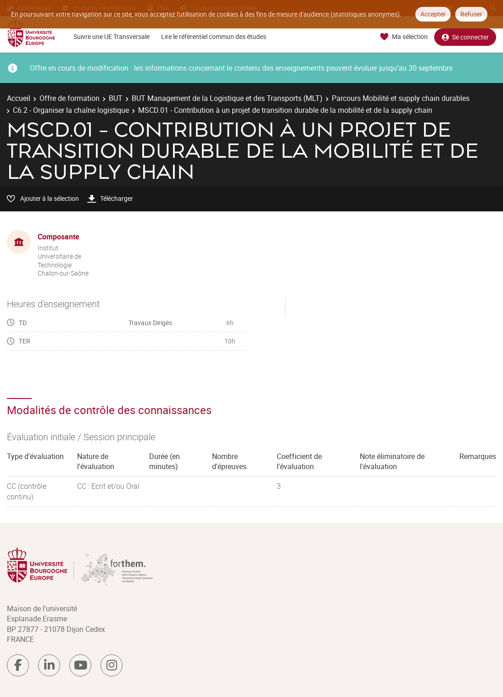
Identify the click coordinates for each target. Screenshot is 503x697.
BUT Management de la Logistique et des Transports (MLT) (227, 98)
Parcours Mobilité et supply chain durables (400, 98)
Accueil (18, 98)
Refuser (471, 14)
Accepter (433, 14)
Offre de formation (69, 98)
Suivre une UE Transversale (111, 36)
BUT (116, 98)
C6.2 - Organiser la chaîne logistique (71, 110)
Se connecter (465, 37)
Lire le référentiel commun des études (213, 36)
